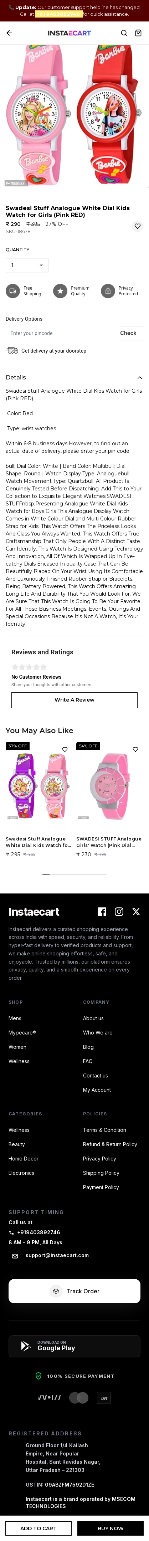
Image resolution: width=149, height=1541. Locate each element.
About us (93, 1018)
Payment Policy (101, 1187)
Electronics (21, 1173)
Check (128, 333)
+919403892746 (34, 1232)
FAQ (88, 1061)
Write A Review (74, 700)
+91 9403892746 (59, 14)
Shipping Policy (101, 1173)
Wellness (19, 1061)
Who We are (98, 1032)
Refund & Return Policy (110, 1144)
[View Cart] (138, 33)
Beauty (17, 1144)
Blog (88, 1047)
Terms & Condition (104, 1130)
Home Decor (23, 1158)
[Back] (9, 33)
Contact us (95, 1075)
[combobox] (27, 265)
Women (17, 1047)
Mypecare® (22, 1032)
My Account (97, 1090)
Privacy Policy (99, 1158)
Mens (15, 1018)
